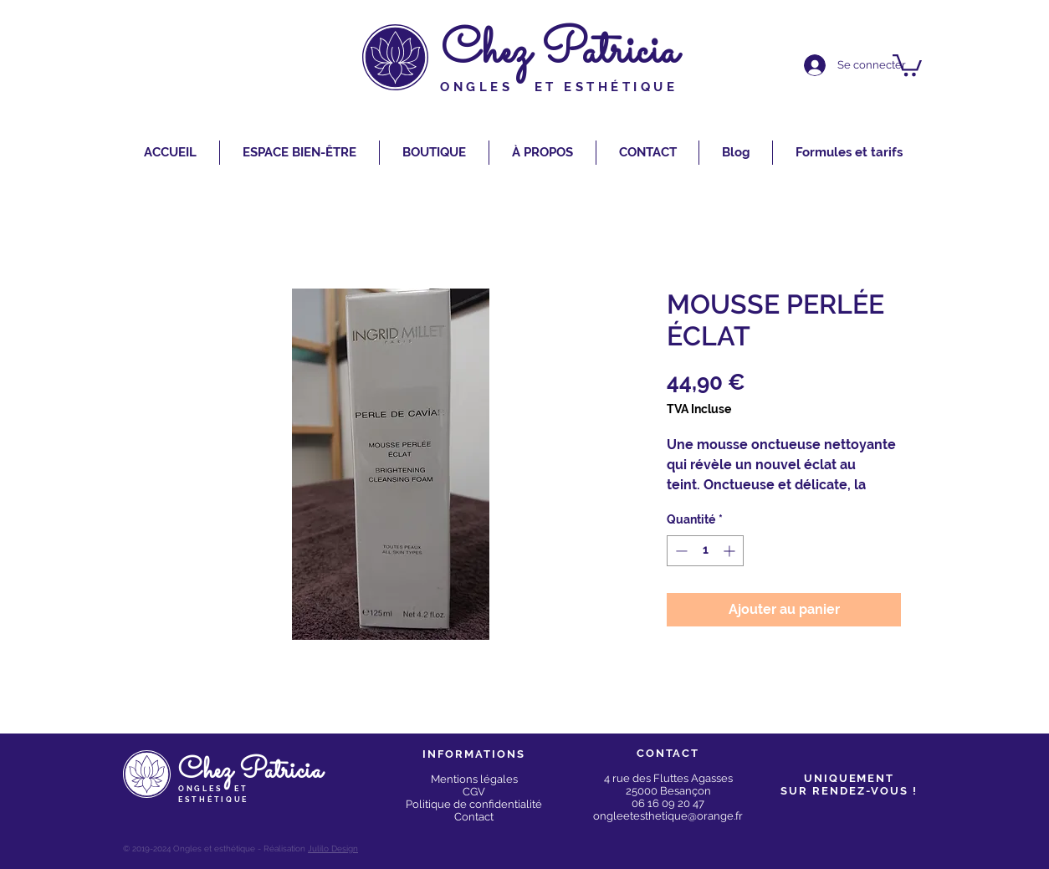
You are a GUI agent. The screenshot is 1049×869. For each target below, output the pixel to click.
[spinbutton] (705, 550)
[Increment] (730, 550)
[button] (907, 64)
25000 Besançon (668, 791)
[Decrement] (679, 550)
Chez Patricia (559, 52)
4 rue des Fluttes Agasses (668, 778)
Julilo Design (333, 848)
